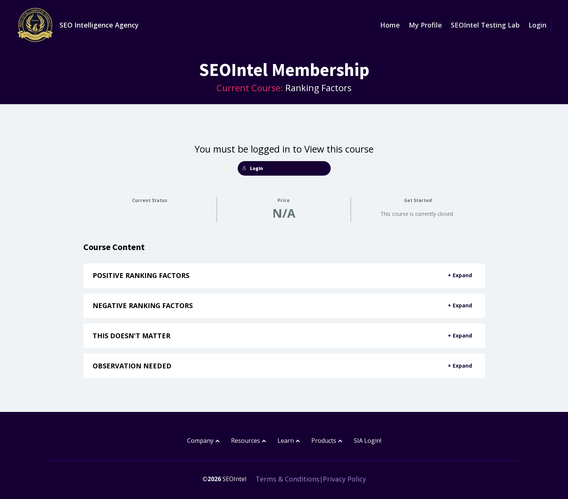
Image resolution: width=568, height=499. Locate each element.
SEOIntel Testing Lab (485, 24)
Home (390, 24)
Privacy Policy (344, 478)
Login (537, 24)
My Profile (425, 24)
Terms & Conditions (288, 478)
